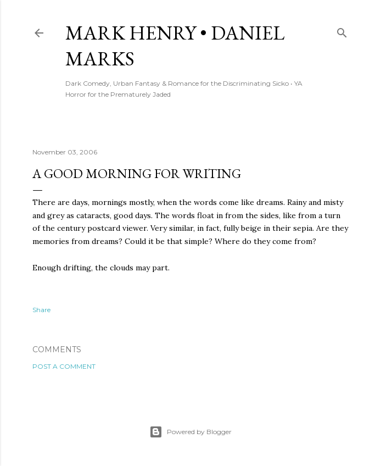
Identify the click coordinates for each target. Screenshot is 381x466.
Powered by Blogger (190, 432)
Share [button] (41, 310)
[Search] (342, 30)
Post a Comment (64, 366)
